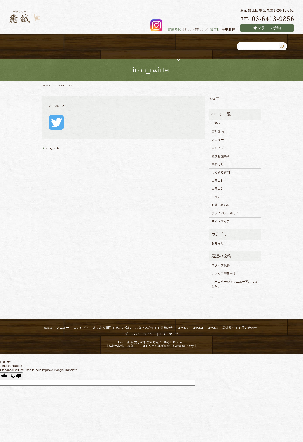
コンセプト (219, 148)
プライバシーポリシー (227, 213)
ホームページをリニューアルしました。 (234, 284)
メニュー (218, 140)
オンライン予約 (267, 28)
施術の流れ (123, 328)
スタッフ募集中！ (224, 273)
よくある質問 (221, 172)
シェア (214, 98)
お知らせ (218, 243)
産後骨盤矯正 (221, 156)
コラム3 (217, 197)
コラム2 (217, 189)
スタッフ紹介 (144, 328)
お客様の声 (165, 328)
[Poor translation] (16, 376)
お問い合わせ (221, 205)
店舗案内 (218, 132)
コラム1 (217, 180)
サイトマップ (221, 221)
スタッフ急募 (222, 265)
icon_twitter (53, 148)
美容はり (218, 164)
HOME (46, 85)
